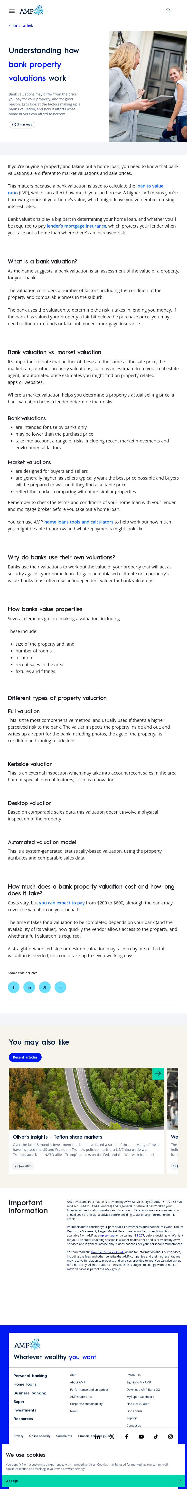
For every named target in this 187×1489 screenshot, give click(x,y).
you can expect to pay (62, 904)
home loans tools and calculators (78, 523)
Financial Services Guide (107, 1254)
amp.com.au (106, 1238)
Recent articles (25, 1059)
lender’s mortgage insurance (76, 227)
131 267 (138, 1238)
